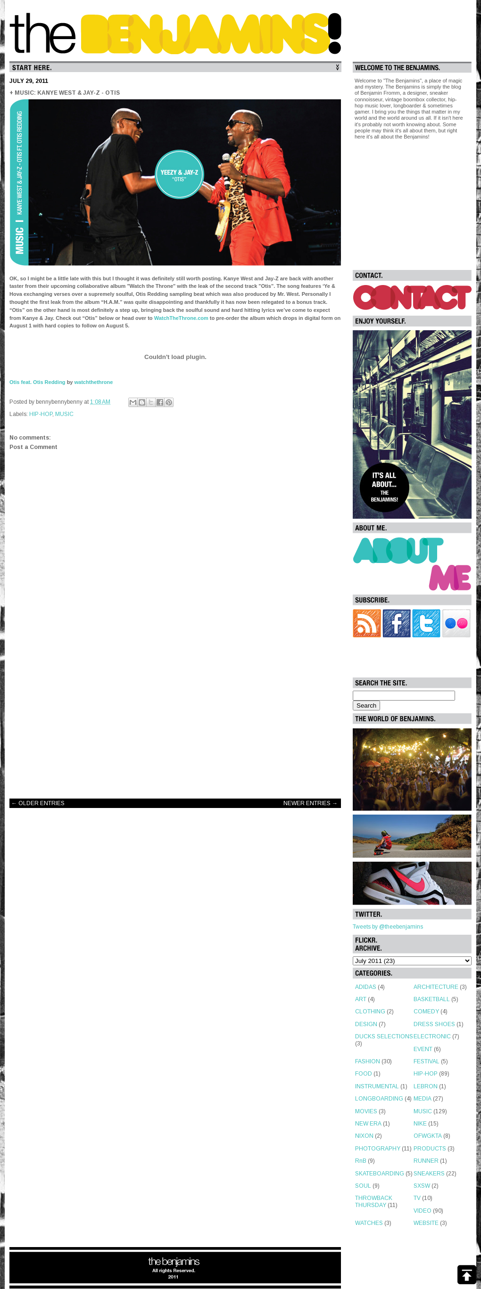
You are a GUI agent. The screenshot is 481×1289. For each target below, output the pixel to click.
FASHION (367, 1061)
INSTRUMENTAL (377, 1086)
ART (360, 999)
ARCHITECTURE (436, 987)
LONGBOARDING (379, 1098)
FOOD (363, 1073)
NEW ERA (368, 1123)
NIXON (364, 1136)
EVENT (423, 1049)
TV (417, 1198)
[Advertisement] (175, 716)
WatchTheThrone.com (181, 318)
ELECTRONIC (432, 1036)
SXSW (422, 1186)
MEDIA (422, 1098)
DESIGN (366, 1024)
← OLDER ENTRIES (38, 803)
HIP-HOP (40, 414)
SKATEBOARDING (379, 1173)
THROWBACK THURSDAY (373, 1201)
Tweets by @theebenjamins (388, 926)
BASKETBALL (432, 999)
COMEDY (426, 1011)
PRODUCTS (430, 1148)
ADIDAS (365, 987)
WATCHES (369, 1223)
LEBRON (426, 1086)
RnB (360, 1161)
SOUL (363, 1186)
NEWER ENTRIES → (310, 803)
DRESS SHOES (434, 1024)
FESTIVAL (427, 1061)
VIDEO (422, 1210)
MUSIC (64, 414)
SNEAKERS (429, 1173)
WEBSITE (426, 1223)
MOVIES (366, 1111)
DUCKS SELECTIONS (384, 1036)
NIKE (420, 1123)
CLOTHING (370, 1011)
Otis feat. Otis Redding (37, 382)
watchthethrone (94, 382)
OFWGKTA (428, 1136)
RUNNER (426, 1161)
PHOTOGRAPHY (377, 1148)
